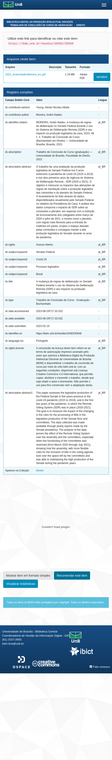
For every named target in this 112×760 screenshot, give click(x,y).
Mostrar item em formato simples (28, 575)
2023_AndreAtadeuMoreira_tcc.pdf (25, 74)
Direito (80, 25)
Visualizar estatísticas (20, 583)
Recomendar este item (72, 575)
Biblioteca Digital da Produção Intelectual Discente (40, 22)
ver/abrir (101, 77)
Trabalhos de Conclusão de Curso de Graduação (41, 25)
